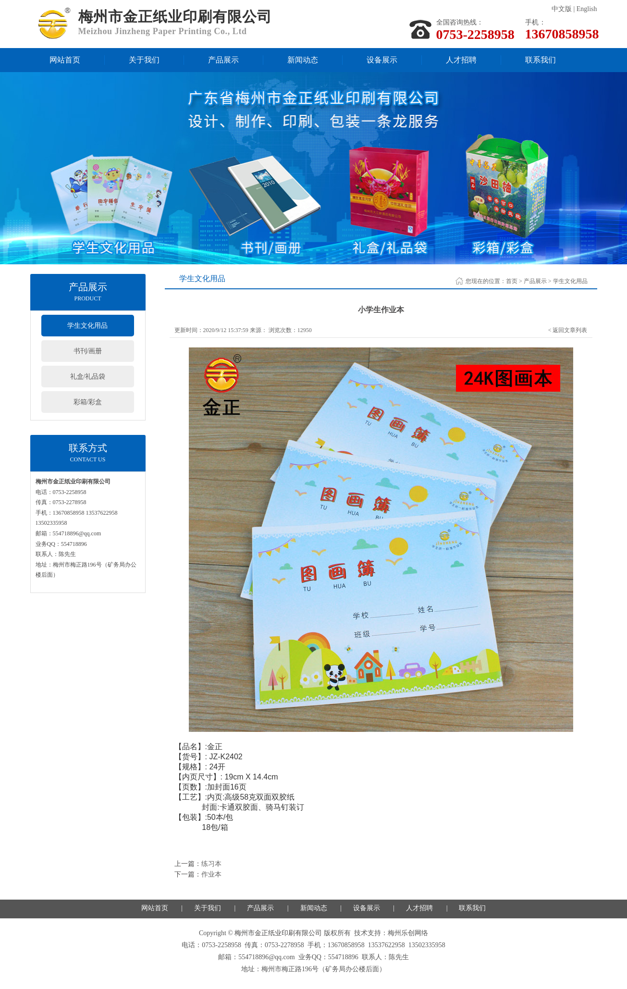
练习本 (211, 863)
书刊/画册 (88, 351)
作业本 (211, 874)
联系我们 (540, 60)
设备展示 (382, 60)
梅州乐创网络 (408, 933)
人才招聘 (461, 60)
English (587, 8)
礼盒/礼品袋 (88, 376)
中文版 (562, 8)
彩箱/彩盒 (88, 402)
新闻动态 (302, 60)
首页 (511, 281)
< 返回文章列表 (568, 330)
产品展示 (223, 60)
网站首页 (64, 60)
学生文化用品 (87, 325)
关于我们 (144, 60)
